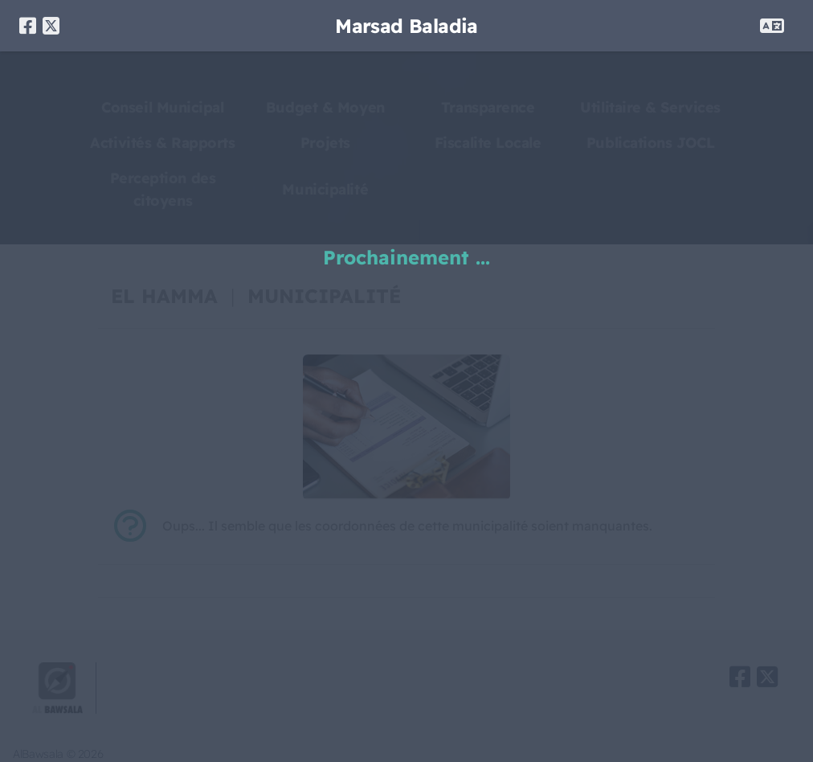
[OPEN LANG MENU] (772, 26)
